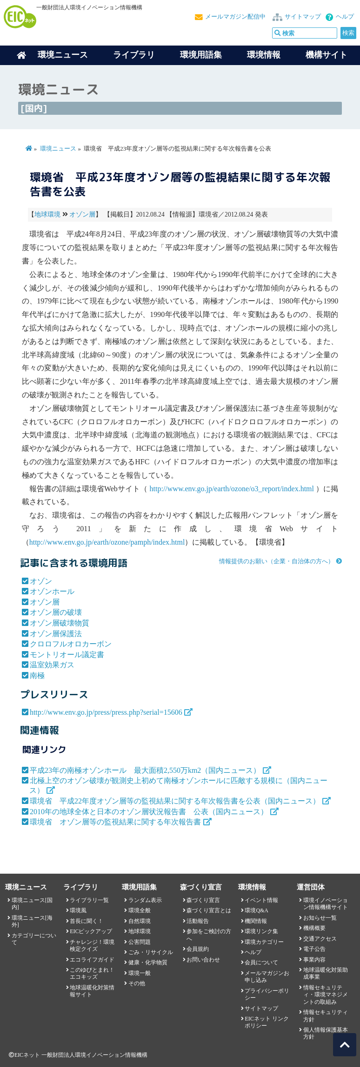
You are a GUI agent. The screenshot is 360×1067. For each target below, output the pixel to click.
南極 (37, 675)
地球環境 (47, 214)
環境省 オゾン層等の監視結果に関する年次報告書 (115, 822)
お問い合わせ (203, 959)
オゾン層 (82, 214)
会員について (261, 962)
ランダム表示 (145, 900)
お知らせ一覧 (320, 918)
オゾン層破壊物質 (59, 623)
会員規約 (198, 949)
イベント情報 (261, 900)
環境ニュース (58, 148)
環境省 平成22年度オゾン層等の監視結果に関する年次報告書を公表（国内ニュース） (175, 801)
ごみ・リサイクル (150, 952)
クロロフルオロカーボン (71, 644)
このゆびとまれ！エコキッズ (92, 973)
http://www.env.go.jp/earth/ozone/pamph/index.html (107, 542)
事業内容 (314, 959)
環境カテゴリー (264, 942)
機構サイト (326, 54)
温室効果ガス (52, 665)
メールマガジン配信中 (235, 16)
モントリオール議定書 (67, 655)
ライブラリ (134, 54)
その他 (136, 983)
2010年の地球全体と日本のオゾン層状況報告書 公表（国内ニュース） (149, 812)
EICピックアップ (91, 931)
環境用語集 (201, 54)
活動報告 (198, 921)
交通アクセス (320, 938)
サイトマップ (303, 16)
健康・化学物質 (147, 962)
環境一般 (139, 973)
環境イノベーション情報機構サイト (325, 903)
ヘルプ (345, 16)
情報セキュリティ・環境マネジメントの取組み (325, 994)
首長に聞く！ (86, 921)
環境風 (78, 910)
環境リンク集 (261, 931)
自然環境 (139, 921)
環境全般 (139, 910)
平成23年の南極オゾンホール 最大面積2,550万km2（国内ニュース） (145, 770)
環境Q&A (256, 910)
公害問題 (139, 942)
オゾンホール (52, 591)
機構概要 (314, 928)
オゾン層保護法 (56, 634)
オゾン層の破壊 (56, 612)
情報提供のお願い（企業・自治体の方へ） (276, 561)
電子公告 (314, 949)
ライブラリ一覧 (89, 900)
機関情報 (256, 921)
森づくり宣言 (203, 900)
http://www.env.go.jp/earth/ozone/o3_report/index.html (232, 489)
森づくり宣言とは (209, 910)
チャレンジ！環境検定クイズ (92, 945)
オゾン (41, 581)
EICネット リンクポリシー (266, 1022)
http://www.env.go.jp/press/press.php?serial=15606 (106, 712)
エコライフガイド (92, 959)
